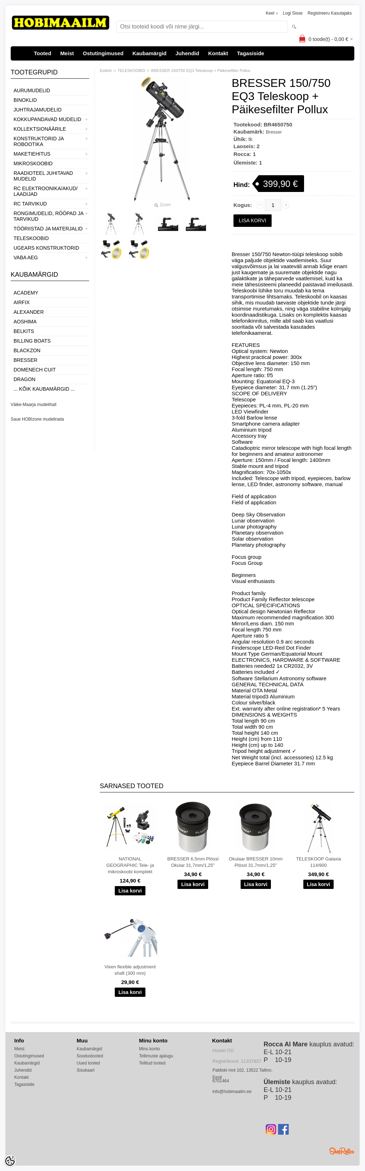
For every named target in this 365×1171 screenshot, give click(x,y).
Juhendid (187, 53)
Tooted (42, 53)
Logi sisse (293, 13)
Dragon (24, 379)
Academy (26, 293)
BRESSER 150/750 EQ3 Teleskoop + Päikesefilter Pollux (200, 70)
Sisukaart (85, 1070)
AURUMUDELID (32, 90)
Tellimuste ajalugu (156, 1055)
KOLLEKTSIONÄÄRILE (40, 129)
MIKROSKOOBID (33, 163)
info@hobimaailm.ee (232, 1091)
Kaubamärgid (149, 53)
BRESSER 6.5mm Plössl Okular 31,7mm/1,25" (193, 862)
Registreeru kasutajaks (330, 13)
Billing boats (32, 341)
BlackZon (27, 350)
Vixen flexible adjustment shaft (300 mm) (130, 970)
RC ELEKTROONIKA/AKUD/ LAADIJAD (46, 191)
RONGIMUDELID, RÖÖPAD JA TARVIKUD (48, 216)
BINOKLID (25, 100)
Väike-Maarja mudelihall (33, 404)
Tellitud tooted (152, 1063)
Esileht (106, 70)
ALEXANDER (29, 312)
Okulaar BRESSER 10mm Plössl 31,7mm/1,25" (256, 862)
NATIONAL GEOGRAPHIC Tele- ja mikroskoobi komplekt (130, 865)
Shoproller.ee (341, 1151)
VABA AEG (26, 257)
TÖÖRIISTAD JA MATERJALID (48, 228)
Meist (67, 53)
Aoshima (25, 321)
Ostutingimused (103, 53)
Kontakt (218, 53)
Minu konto (149, 1048)
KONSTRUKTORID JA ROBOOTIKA (39, 141)
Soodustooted (90, 1055)
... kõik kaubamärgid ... (44, 389)
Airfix (22, 302)
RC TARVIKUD (30, 204)
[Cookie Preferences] (10, 1161)
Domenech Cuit (35, 370)
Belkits (24, 331)
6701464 (220, 1080)
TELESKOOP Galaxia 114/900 (318, 862)
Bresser (25, 360)
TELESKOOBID (31, 238)
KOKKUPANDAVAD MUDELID (47, 119)
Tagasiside (250, 53)
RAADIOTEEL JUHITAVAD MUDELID (43, 176)
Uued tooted (88, 1063)
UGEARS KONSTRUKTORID (46, 248)
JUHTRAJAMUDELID (38, 110)
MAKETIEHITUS (32, 154)
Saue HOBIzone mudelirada (37, 419)
